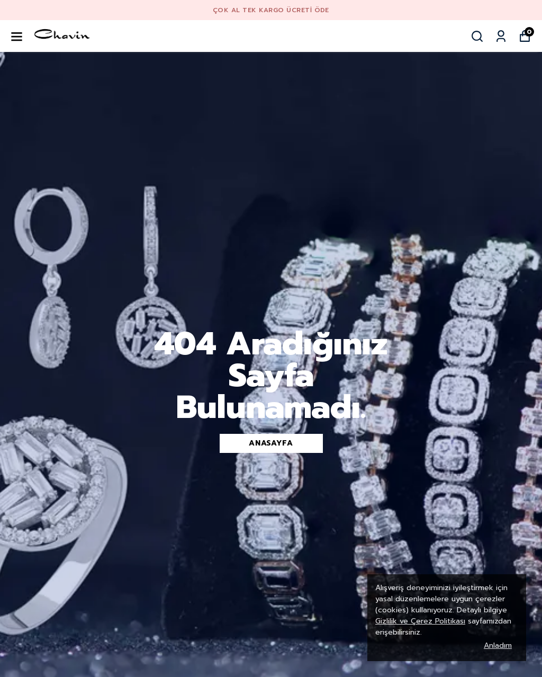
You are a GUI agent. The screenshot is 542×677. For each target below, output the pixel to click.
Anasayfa (271, 443)
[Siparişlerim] (501, 36)
